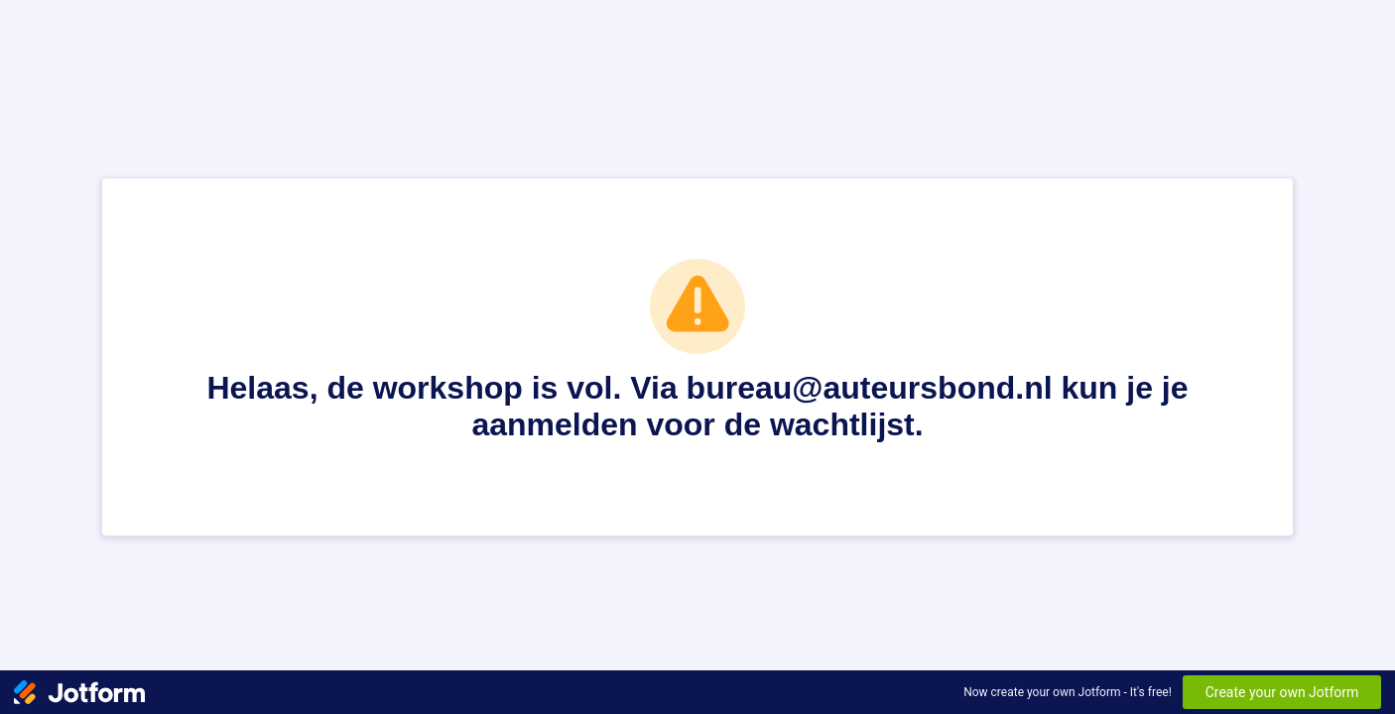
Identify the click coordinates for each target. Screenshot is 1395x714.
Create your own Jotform (1282, 692)
